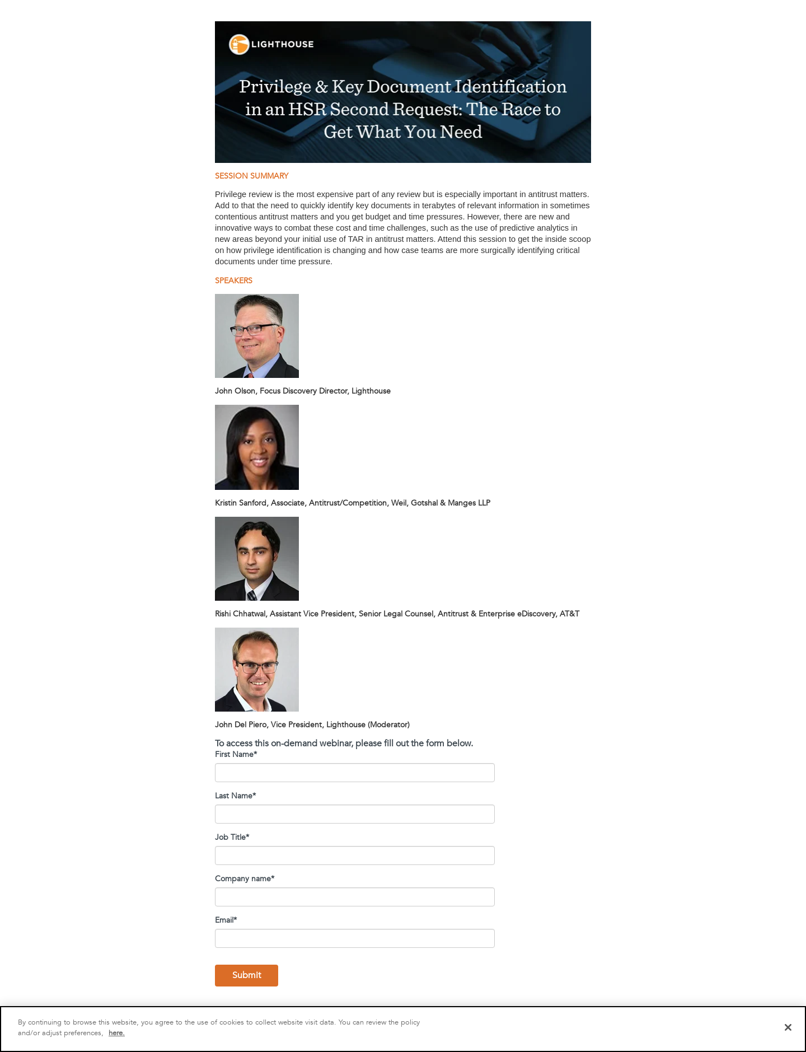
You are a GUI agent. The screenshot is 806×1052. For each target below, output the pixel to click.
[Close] (788, 1027)
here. (117, 1033)
